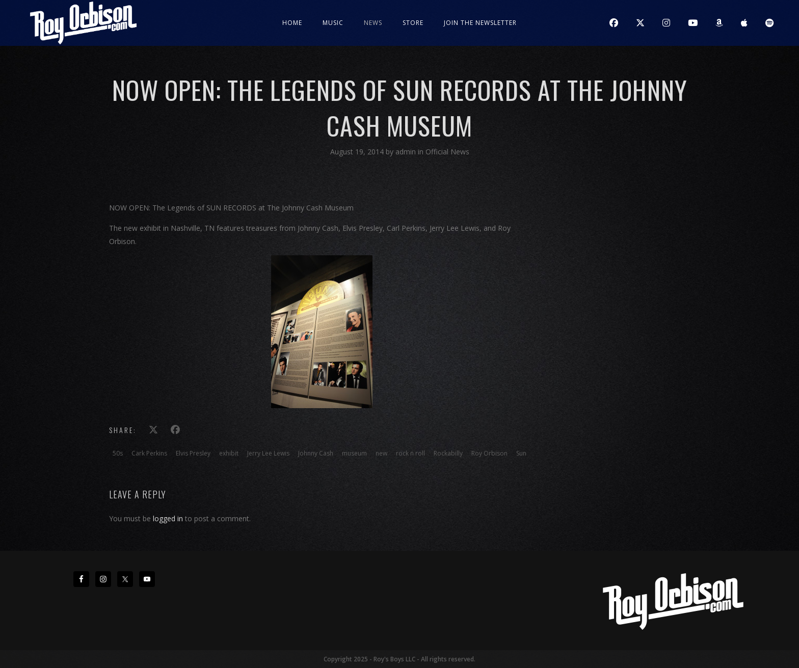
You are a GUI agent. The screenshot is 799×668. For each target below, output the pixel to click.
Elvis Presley (193, 453)
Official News (447, 151)
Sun (521, 453)
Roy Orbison (489, 453)
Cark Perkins (149, 453)
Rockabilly (448, 453)
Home (292, 22)
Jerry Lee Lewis (268, 453)
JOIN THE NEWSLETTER (480, 22)
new (381, 453)
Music (333, 22)
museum (354, 453)
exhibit (228, 453)
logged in (168, 518)
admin (406, 151)
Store (413, 22)
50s (118, 453)
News (373, 22)
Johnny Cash (315, 453)
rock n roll (410, 453)
